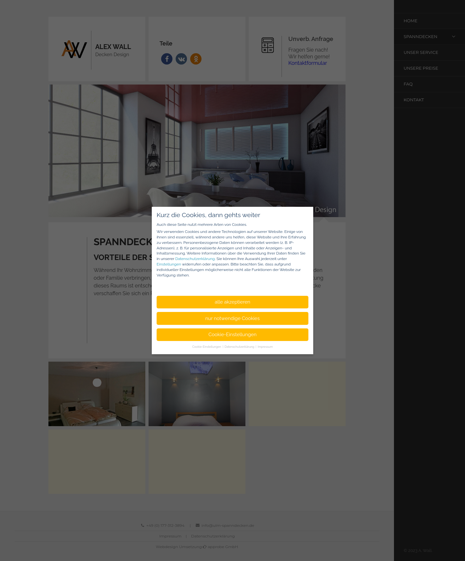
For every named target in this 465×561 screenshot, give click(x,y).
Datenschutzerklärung (195, 258)
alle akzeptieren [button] (232, 302)
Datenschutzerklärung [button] (240, 346)
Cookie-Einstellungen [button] (232, 334)
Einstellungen (169, 264)
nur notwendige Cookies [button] (232, 318)
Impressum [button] (265, 346)
